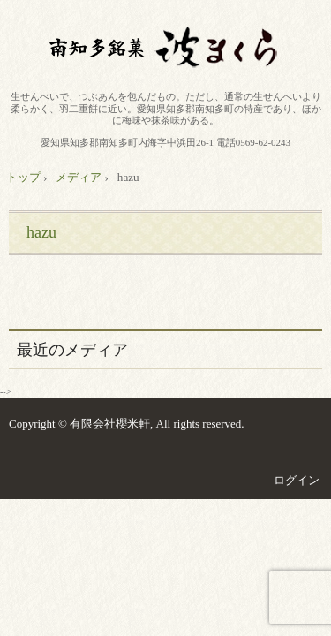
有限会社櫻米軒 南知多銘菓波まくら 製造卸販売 (166, 48)
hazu (41, 232)
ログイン (297, 480)
